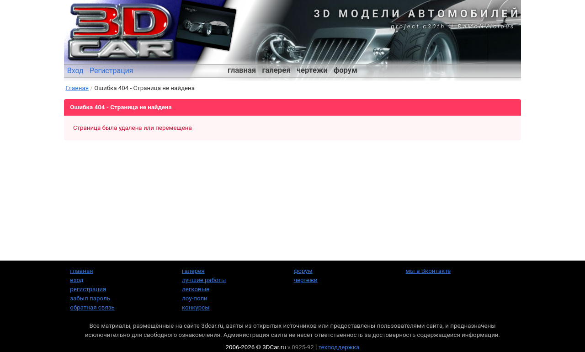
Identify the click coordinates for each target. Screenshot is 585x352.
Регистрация (111, 70)
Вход (75, 70)
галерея (276, 70)
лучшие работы (204, 280)
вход (76, 280)
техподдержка (339, 347)
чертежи (312, 70)
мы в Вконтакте (428, 270)
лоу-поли (194, 298)
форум (345, 70)
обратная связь (92, 307)
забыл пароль (90, 298)
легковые (195, 289)
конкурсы (196, 307)
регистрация (88, 289)
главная (242, 70)
